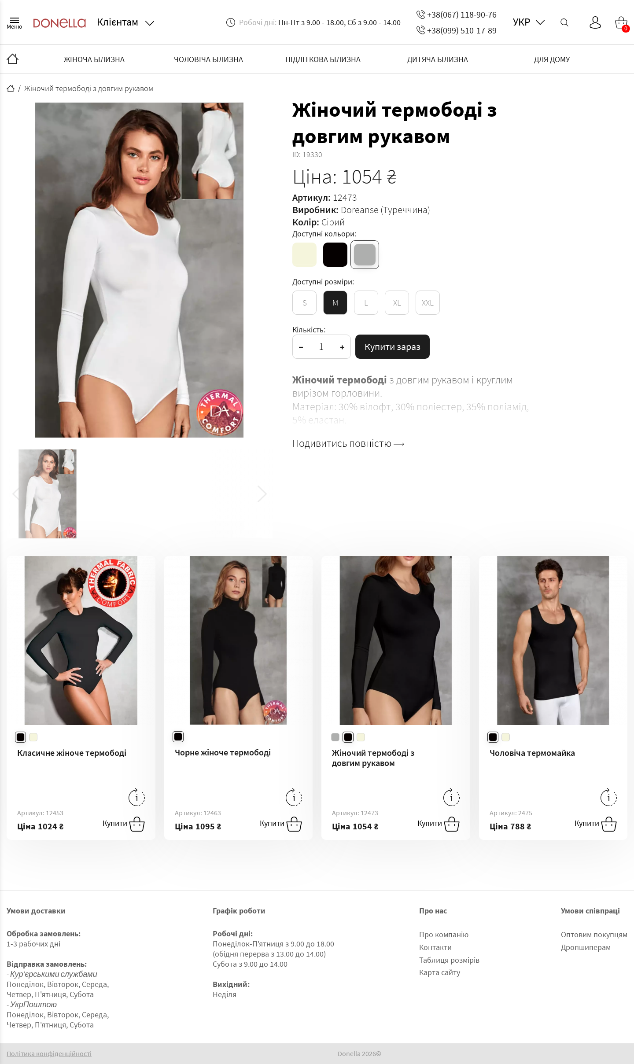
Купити (124, 824)
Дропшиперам (586, 947)
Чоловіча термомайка (532, 752)
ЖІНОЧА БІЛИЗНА (94, 59)
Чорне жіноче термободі (223, 752)
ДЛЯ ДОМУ (552, 59)
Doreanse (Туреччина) (385, 209)
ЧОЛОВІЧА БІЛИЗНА (208, 59)
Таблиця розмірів (449, 960)
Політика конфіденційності (49, 1053)
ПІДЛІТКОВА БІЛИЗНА (323, 59)
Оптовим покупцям (594, 934)
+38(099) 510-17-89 (457, 30)
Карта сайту (439, 972)
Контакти (435, 947)
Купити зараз (392, 346)
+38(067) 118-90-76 (457, 14)
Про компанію (443, 934)
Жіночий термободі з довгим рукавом (373, 757)
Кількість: (308, 329)
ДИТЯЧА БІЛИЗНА (437, 59)
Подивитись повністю (348, 443)
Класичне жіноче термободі (71, 752)
